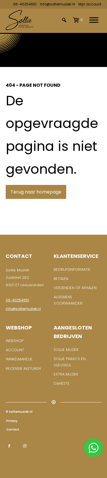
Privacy (11, 421)
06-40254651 (25, 4)
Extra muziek (66, 374)
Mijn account (89, 4)
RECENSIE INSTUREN (23, 368)
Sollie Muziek (66, 349)
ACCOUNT (15, 350)
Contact (12, 429)
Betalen (61, 278)
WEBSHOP (14, 340)
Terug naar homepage (36, 192)
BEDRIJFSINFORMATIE (72, 269)
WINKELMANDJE (19, 359)
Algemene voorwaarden (68, 300)
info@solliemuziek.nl (23, 308)
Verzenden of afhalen (75, 288)
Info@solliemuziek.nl (57, 4)
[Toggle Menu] (93, 20)
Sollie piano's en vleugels (70, 362)
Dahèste (62, 383)
